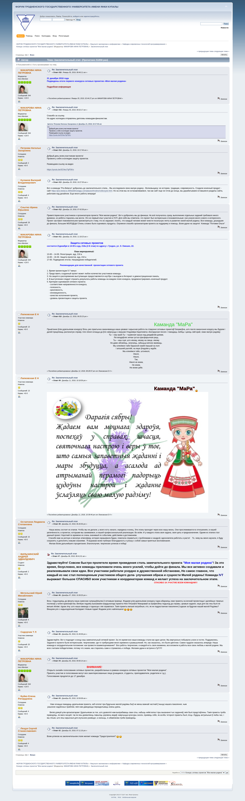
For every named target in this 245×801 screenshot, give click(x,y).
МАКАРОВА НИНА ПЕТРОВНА (76, 47)
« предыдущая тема (205, 51)
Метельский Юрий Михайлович (30, 594)
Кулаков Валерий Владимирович (29, 181)
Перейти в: (176, 772)
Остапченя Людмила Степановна (31, 523)
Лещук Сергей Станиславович (27, 729)
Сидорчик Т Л (28, 632)
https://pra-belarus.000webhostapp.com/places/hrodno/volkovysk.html (82, 191)
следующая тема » (221, 51)
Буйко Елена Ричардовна (26, 697)
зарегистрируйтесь (91, 16)
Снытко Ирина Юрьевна (27, 208)
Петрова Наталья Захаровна (29, 149)
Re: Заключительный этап (65, 70)
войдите (76, 16)
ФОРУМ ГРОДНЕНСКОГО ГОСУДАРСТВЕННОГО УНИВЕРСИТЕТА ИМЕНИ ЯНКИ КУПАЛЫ (66, 6)
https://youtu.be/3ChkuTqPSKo (60, 135)
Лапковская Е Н (29, 314)
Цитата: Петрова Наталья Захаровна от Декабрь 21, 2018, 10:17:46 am (74, 124)
